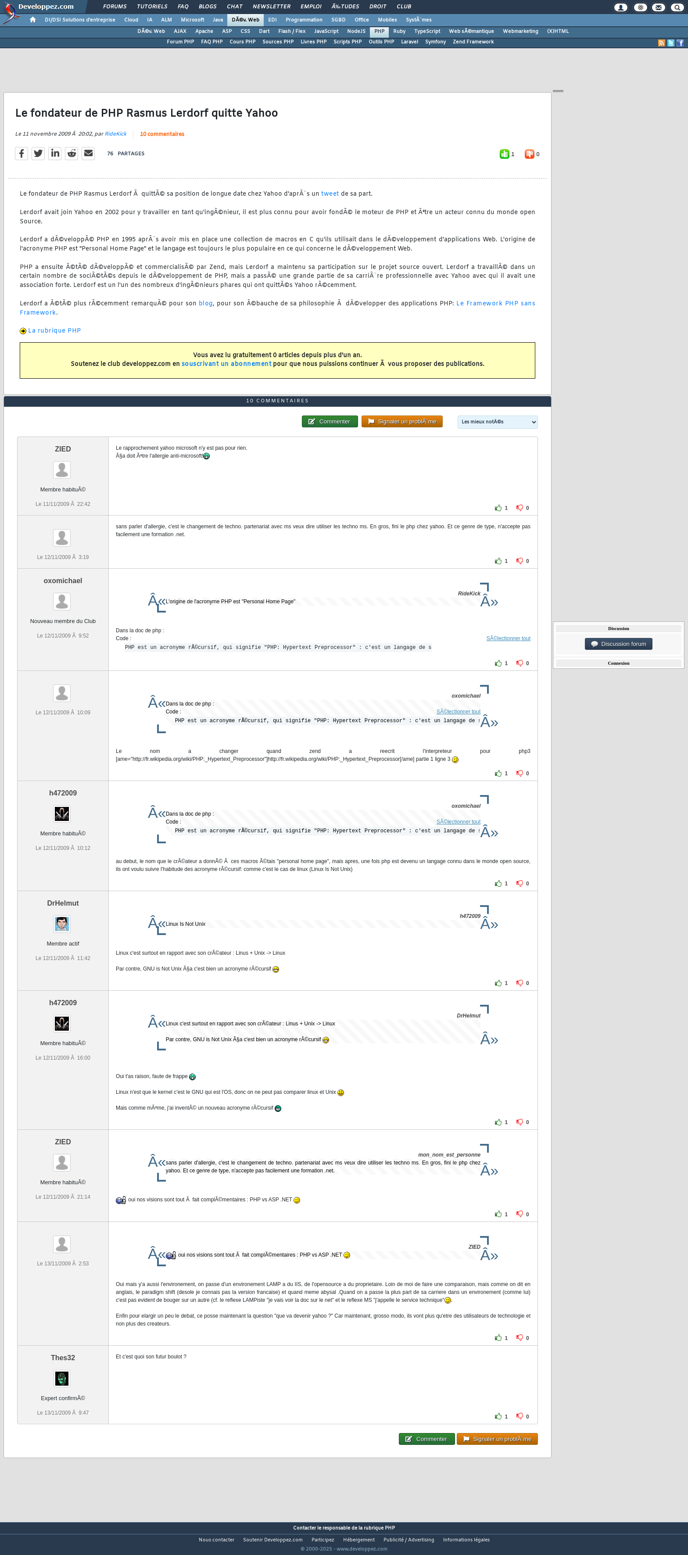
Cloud (131, 20)
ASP (227, 32)
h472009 (63, 809)
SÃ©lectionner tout (508, 655)
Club (404, 7)
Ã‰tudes (345, 7)
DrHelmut (63, 920)
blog (206, 309)
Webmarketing (520, 32)
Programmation (304, 20)
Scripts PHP (347, 42)
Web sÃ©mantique (471, 32)
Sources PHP (278, 42)
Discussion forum (618, 644)
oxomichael (62, 597)
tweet (330, 200)
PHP (379, 32)
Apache (204, 32)
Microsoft (192, 20)
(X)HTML (558, 32)
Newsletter (271, 7)
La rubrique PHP (54, 337)
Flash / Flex (291, 32)
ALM (166, 20)
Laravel (409, 42)
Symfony (435, 42)
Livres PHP (313, 42)
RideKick (115, 139)
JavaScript (326, 32)
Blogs (207, 7)
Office (362, 20)
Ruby (399, 32)
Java (218, 20)
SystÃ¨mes (419, 20)
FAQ (183, 7)
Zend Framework (473, 42)
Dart (264, 32)
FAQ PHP (211, 42)
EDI (272, 20)
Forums (114, 7)
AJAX (180, 32)
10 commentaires (162, 140)
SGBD (338, 20)
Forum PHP (180, 42)
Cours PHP (242, 42)
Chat (234, 7)
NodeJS (356, 32)
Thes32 (63, 1374)
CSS (245, 32)
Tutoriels (152, 7)
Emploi (311, 7)
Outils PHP (381, 42)
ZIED (63, 465)
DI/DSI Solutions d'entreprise (80, 20)
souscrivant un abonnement (227, 370)
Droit (378, 7)
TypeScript (427, 32)
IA (149, 20)
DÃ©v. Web (245, 20)
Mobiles (387, 20)
